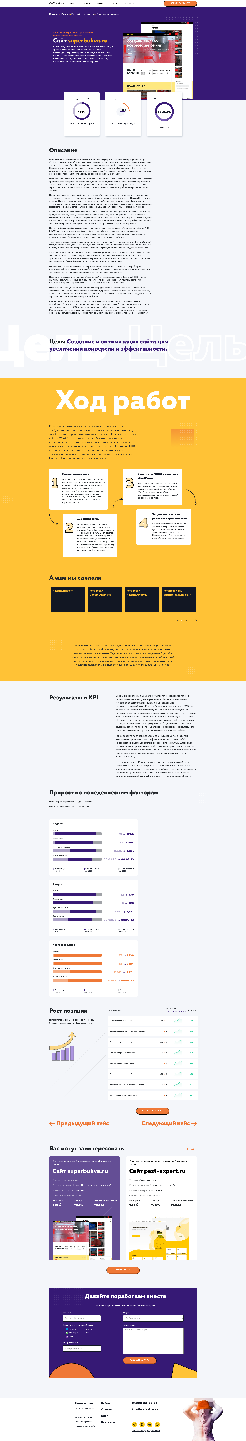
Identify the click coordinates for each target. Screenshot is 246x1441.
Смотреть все (123, 1270)
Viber (69, 1337)
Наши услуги (84, 1403)
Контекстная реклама (83, 1413)
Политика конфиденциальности (146, 1431)
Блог (114, 4)
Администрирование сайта (85, 1426)
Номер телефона (70, 1343)
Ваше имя (67, 1313)
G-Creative (56, 3)
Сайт (80, 1171)
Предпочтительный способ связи (78, 1325)
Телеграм (71, 1329)
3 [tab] (187, 622)
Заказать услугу (180, 3)
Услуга (126, 1313)
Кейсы (73, 4)
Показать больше (152, 1111)
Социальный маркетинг (84, 1417)
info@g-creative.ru (145, 1409)
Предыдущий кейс (79, 1124)
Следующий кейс (169, 1124)
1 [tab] (182, 622)
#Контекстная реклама (65, 33)
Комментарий (129, 1325)
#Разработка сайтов (71, 36)
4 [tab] (190, 622)
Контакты (129, 4)
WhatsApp (72, 1333)
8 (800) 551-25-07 (144, 1403)
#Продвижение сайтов (86, 1161)
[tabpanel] (67, 599)
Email (87, 1333)
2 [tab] (185, 622)
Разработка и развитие (83, 1422)
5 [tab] (193, 622)
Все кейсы (192, 1149)
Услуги (86, 4)
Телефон (89, 1329)
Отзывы (101, 4)
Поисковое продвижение (84, 1408)
